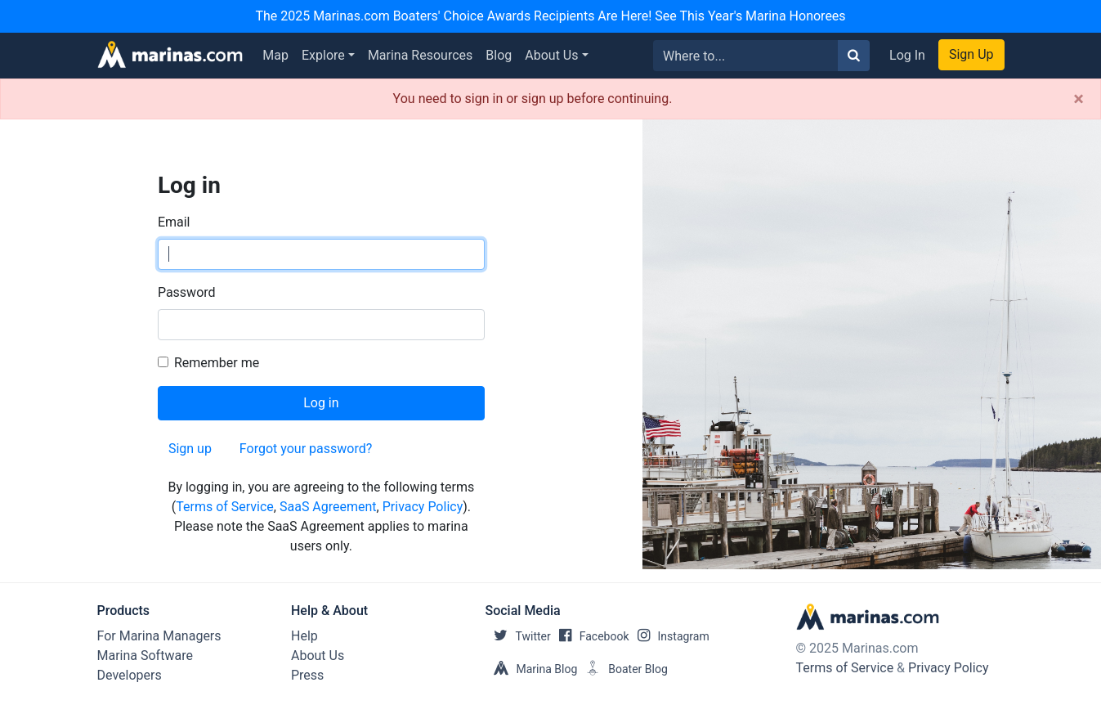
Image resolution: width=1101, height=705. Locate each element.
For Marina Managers (159, 636)
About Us (551, 55)
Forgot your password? (305, 448)
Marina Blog (532, 669)
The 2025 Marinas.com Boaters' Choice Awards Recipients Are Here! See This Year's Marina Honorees (550, 16)
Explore (323, 55)
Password (187, 292)
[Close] (1078, 99)
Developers (129, 675)
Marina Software (145, 655)
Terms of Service (225, 506)
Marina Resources (420, 55)
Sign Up (971, 54)
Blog (499, 55)
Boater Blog (622, 669)
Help (304, 636)
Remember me (216, 362)
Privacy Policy (423, 506)
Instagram (669, 636)
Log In (907, 55)
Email (174, 222)
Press (307, 675)
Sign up (190, 448)
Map (275, 55)
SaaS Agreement (328, 506)
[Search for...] (746, 55)
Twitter (518, 636)
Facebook (590, 636)
